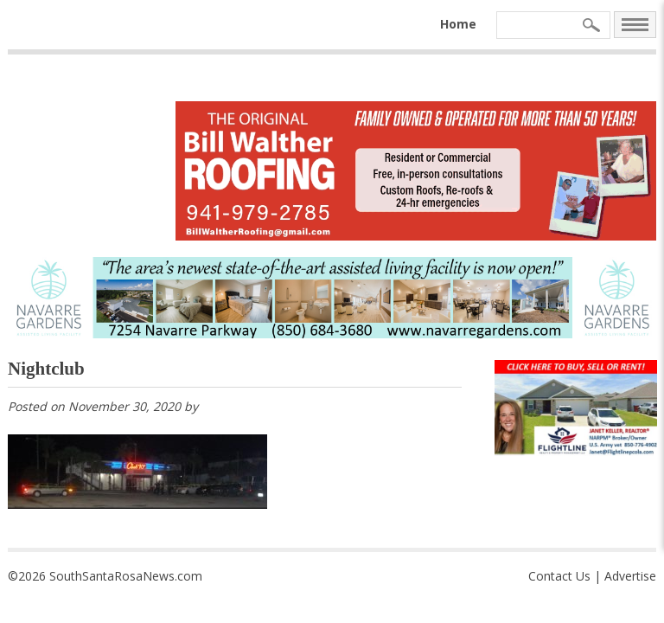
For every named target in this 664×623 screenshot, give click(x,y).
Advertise (630, 576)
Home (458, 24)
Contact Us (559, 576)
